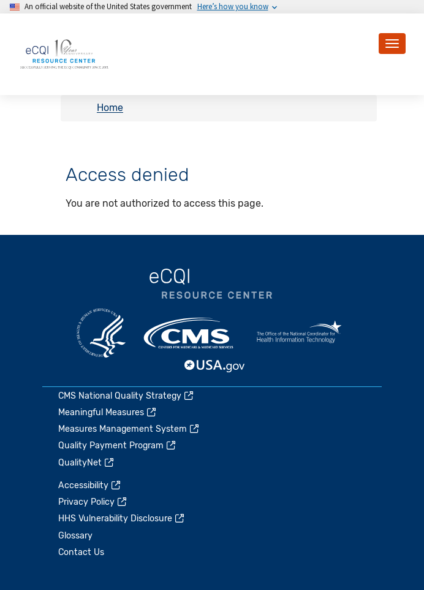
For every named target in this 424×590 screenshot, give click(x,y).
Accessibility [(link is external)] (90, 485)
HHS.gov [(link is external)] (101, 333)
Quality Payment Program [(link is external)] (117, 445)
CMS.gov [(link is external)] (189, 333)
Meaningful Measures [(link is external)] (107, 412)
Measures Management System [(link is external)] (129, 429)
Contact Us (81, 552)
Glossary (75, 536)
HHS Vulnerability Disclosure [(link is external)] (122, 518)
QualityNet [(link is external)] (86, 463)
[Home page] (64, 53)
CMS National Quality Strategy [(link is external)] (126, 396)
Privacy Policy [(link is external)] (93, 502)
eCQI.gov (211, 284)
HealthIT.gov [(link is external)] (299, 333)
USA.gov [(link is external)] (215, 366)
